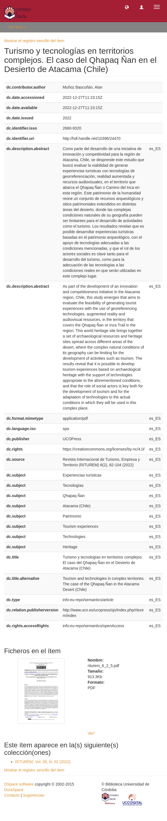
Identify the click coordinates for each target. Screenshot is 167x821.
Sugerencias (33, 795)
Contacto (12, 795)
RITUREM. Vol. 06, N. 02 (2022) (43, 762)
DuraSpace (14, 789)
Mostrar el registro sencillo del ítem (34, 40)
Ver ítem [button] (17, 27)
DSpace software (19, 784)
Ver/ (91, 733)
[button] (127, 7)
